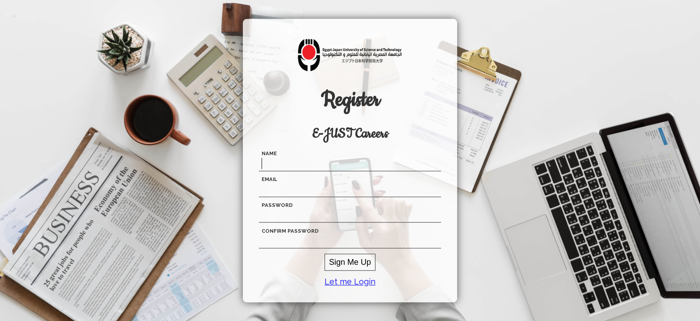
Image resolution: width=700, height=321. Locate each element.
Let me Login (350, 281)
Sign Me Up (350, 262)
